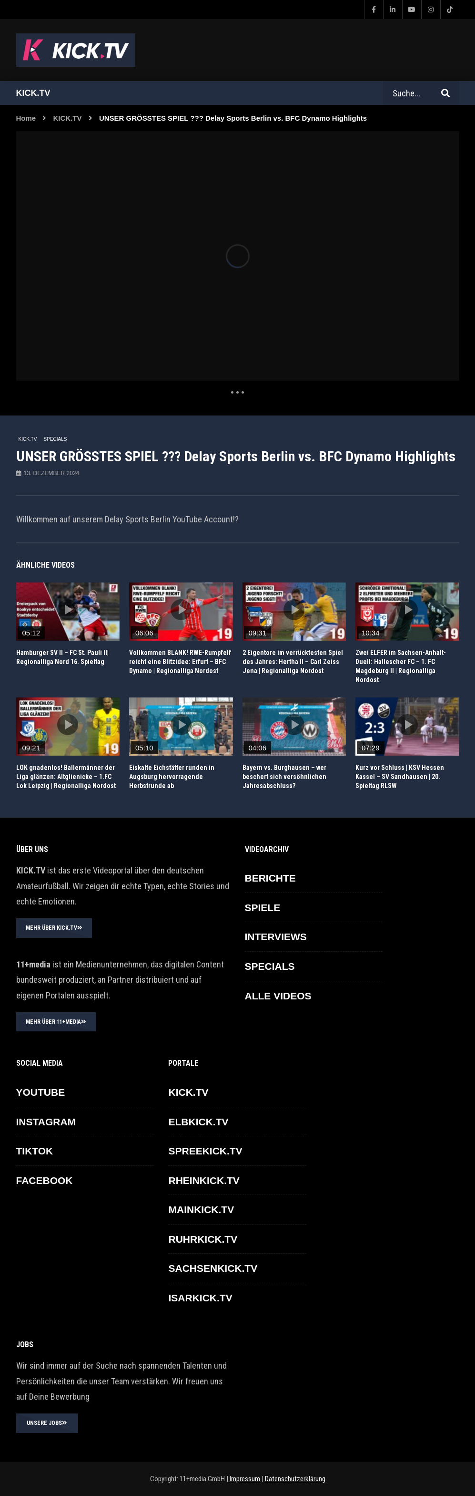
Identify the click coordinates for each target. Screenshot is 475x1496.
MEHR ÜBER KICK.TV (54, 928)
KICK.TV (67, 118)
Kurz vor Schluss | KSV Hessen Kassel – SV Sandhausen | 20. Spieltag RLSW (399, 777)
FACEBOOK (44, 1180)
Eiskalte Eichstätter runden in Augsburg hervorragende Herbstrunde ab (171, 777)
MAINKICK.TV (201, 1209)
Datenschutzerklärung (295, 1479)
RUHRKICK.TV (202, 1239)
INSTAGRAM (46, 1121)
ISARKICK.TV (200, 1297)
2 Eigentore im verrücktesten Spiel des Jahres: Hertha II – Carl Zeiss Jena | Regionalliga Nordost (293, 662)
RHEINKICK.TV (203, 1180)
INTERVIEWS (276, 936)
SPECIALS (55, 439)
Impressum (244, 1479)
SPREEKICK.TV (205, 1150)
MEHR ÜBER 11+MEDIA (56, 1021)
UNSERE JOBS (47, 1423)
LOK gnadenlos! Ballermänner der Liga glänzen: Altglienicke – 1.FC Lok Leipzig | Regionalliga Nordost (66, 777)
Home (26, 118)
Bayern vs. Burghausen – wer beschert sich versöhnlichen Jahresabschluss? (284, 777)
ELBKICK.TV (198, 1121)
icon (67, 609)
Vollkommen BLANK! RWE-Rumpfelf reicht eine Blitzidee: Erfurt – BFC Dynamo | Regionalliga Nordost (180, 662)
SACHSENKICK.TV (212, 1268)
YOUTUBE (40, 1092)
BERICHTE (270, 878)
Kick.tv (33, 93)
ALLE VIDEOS (278, 995)
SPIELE (263, 907)
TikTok (34, 1150)
